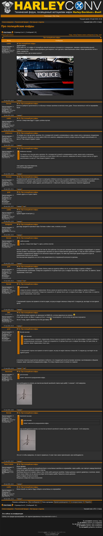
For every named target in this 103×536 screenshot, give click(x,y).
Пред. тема (72, 35)
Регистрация (48, 16)
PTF (58, 533)
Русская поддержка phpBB (52, 534)
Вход (57, 16)
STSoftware (53, 533)
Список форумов (7, 22)
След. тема (98, 35)
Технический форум (22, 22)
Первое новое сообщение (85, 35)
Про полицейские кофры (17, 26)
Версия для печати (7, 35)
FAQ (54, 16)
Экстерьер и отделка (37, 22)
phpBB (45, 532)
